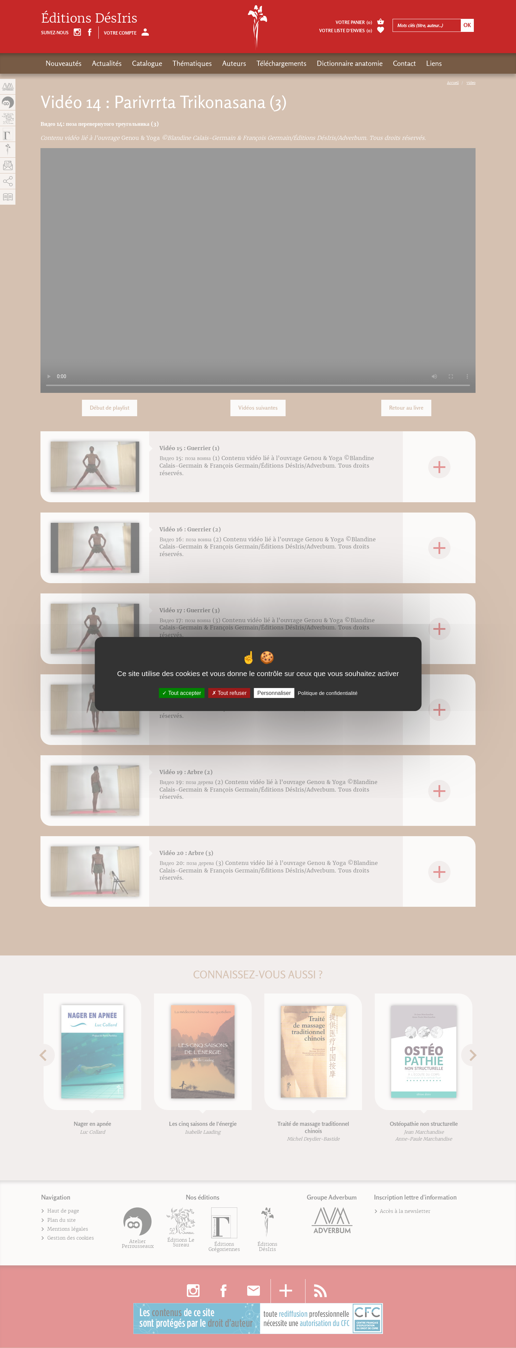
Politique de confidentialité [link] (327, 693)
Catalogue (147, 63)
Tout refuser (229, 693)
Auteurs (234, 63)
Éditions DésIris (89, 18)
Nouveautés (64, 63)
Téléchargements (281, 63)
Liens (434, 63)
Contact (404, 63)
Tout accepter (181, 693)
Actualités (107, 63)
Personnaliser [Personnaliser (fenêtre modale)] (274, 693)
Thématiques (192, 63)
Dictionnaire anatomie (350, 63)
